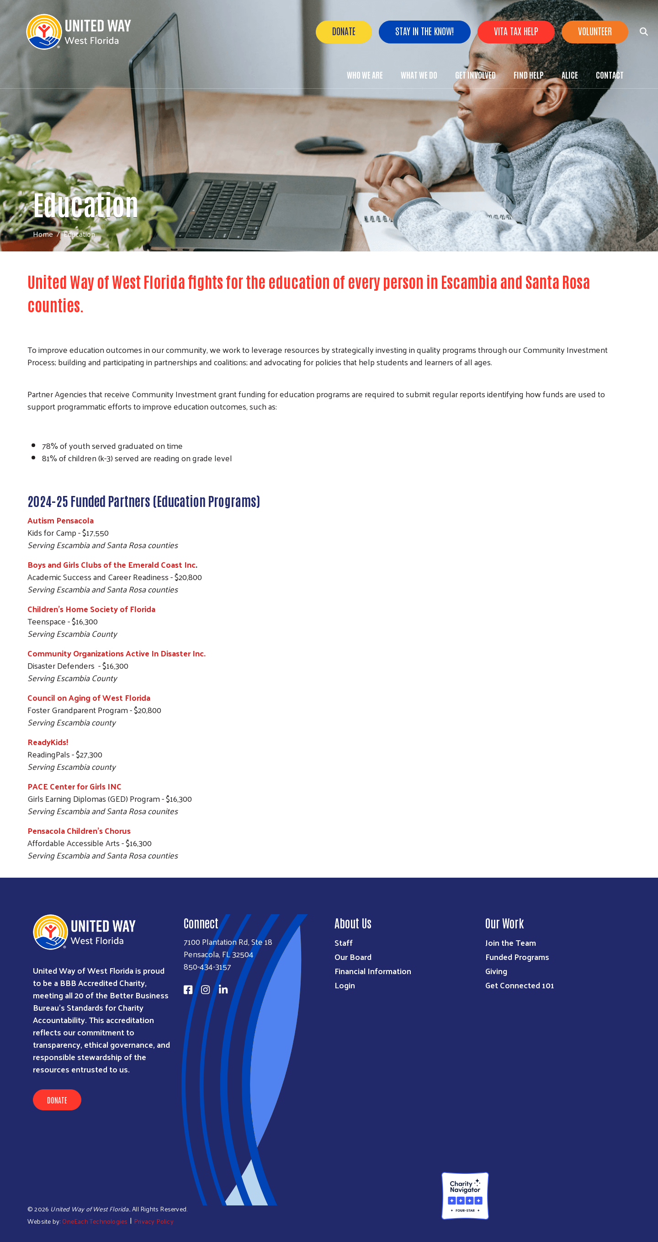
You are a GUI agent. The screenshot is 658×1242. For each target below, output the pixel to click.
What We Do (419, 74)
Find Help (529, 74)
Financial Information (372, 971)
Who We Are (365, 74)
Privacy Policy (154, 1221)
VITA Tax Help (516, 31)
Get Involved (475, 74)
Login (344, 985)
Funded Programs (517, 956)
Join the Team (510, 942)
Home (43, 234)
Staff (343, 942)
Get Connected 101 (519, 985)
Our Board (352, 956)
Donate (344, 31)
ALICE (570, 74)
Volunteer (595, 31)
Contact (610, 74)
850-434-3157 (207, 966)
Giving (496, 971)
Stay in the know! (424, 31)
